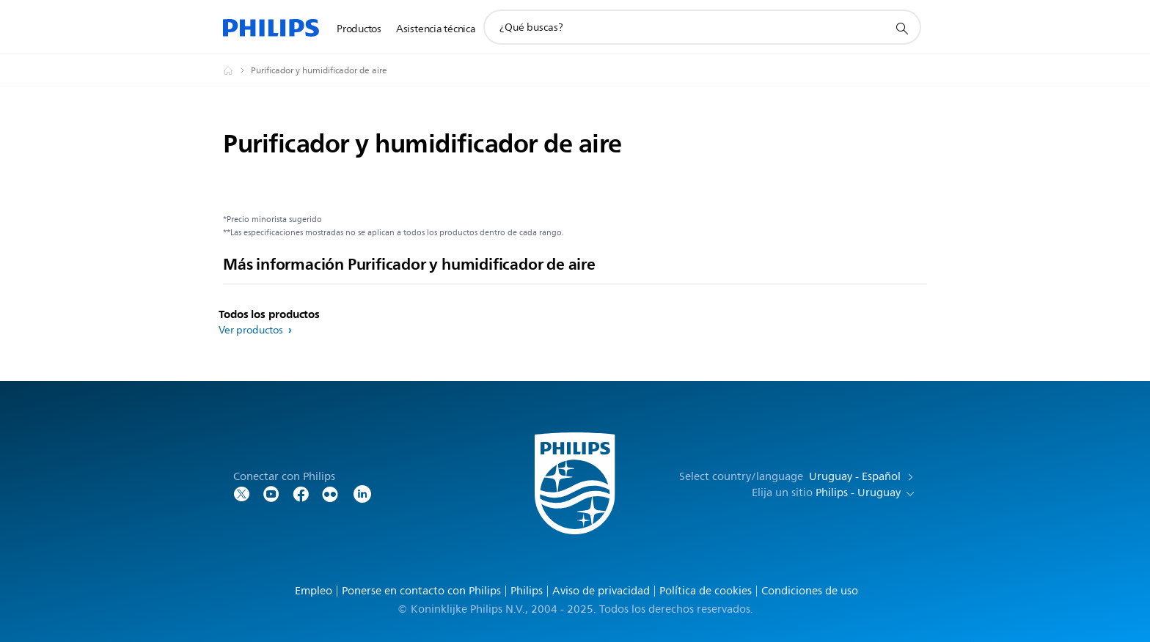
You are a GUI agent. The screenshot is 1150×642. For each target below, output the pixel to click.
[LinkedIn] (362, 493)
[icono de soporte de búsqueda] (901, 28)
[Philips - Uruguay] (237, 70)
